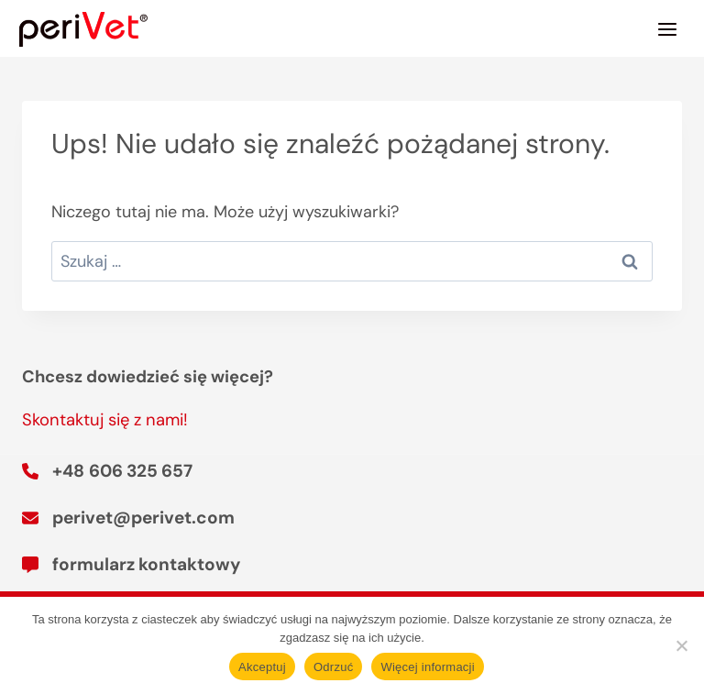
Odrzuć (333, 667)
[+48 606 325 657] (107, 471)
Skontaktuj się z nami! (105, 420)
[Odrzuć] (681, 645)
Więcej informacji (427, 667)
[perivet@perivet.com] (128, 518)
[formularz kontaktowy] (131, 565)
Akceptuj (262, 667)
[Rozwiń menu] (667, 29)
